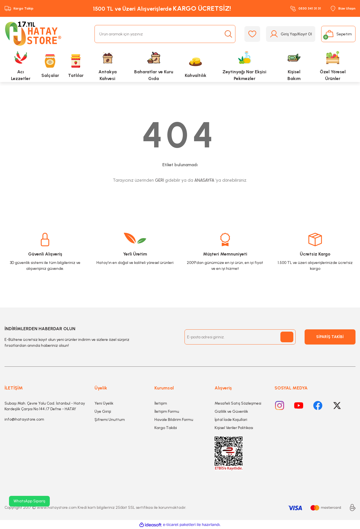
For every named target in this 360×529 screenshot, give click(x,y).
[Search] (164, 34)
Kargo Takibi (165, 427)
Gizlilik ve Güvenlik (231, 411)
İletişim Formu (166, 411)
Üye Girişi (102, 411)
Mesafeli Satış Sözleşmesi (238, 403)
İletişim (160, 403)
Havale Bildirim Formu (173, 419)
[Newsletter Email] (240, 337)
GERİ (159, 180)
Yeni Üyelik (103, 403)
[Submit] (286, 337)
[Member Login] (290, 34)
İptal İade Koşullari (231, 419)
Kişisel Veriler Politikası (234, 427)
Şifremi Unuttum (109, 419)
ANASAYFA (204, 180)
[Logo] (34, 34)
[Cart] (338, 34)
